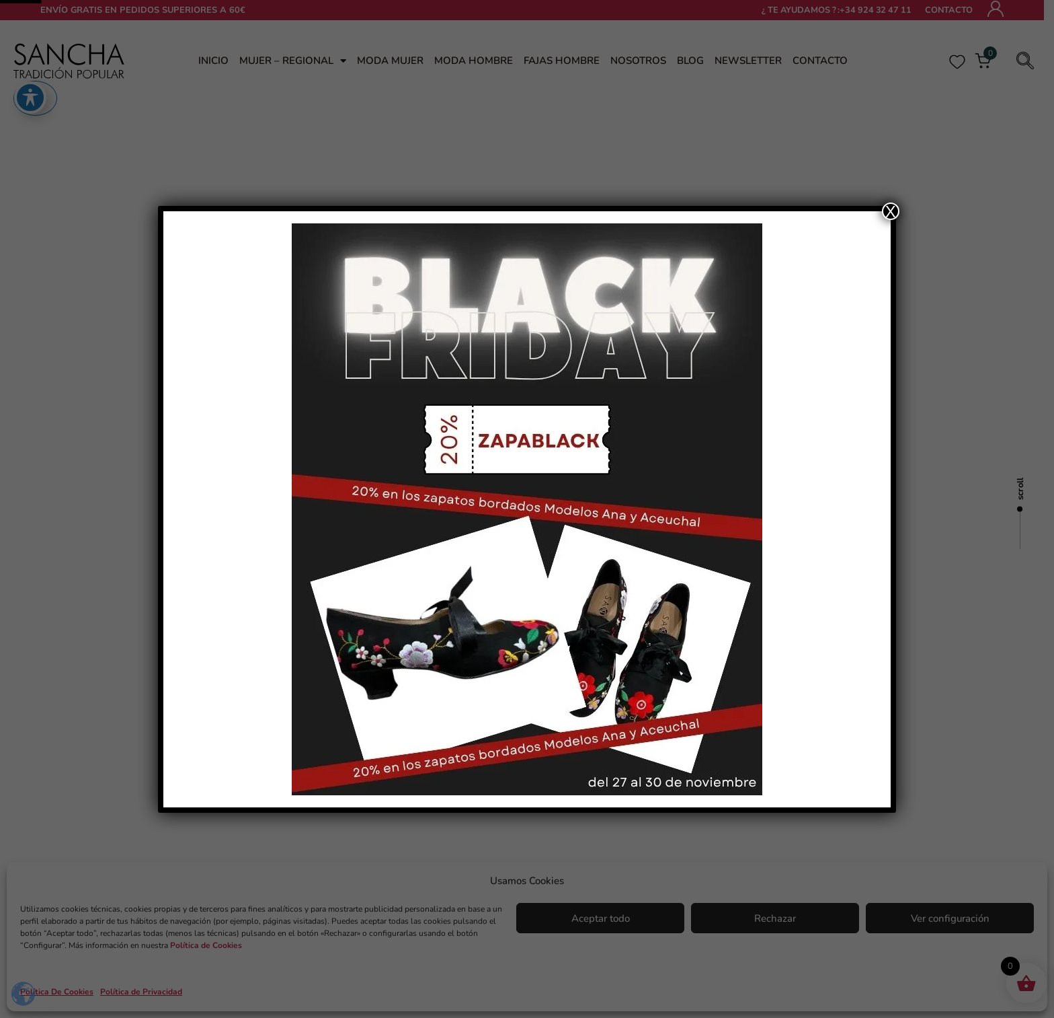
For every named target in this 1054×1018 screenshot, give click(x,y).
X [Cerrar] (890, 211)
